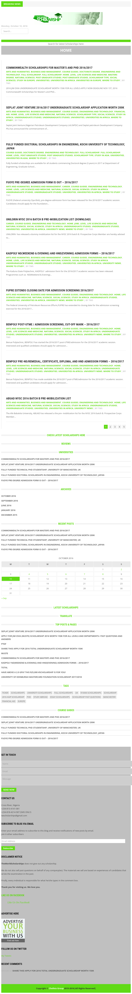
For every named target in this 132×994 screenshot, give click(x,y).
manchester (109, 697)
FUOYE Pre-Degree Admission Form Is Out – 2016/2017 (42, 182)
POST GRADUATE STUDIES (75, 77)
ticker (5, 692)
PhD (29, 697)
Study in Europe (26, 80)
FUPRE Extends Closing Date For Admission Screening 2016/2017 (50, 290)
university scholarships (39, 692)
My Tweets (6, 955)
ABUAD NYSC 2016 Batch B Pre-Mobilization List (38, 398)
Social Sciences (106, 114)
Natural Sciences (25, 77)
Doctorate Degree (89, 71)
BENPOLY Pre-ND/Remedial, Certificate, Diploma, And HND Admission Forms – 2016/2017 (65, 361)
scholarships (17, 692)
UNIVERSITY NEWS (55, 229)
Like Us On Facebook (12, 895)
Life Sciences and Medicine (92, 74)
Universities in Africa (63, 80)
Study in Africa (99, 189)
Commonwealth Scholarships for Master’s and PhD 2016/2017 (49, 67)
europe (21, 701)
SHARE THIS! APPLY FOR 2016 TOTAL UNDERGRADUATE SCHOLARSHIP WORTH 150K (42, 648)
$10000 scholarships (91, 692)
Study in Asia (102, 155)
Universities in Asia (17, 158)
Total (4, 667)
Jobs (76, 223)
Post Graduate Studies (48, 77)
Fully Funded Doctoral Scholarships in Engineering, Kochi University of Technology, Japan (52, 475)
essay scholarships (60, 697)
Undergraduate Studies (27, 117)
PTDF (3, 643)
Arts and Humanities (18, 71)
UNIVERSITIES (43, 80)
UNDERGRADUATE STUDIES (56, 117)
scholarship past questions (86, 697)
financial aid (8, 701)
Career (66, 186)
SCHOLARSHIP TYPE (99, 77)
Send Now (8, 790)
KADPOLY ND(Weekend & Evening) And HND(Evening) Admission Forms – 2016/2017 (60, 253)
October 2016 (8, 496)
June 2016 (6, 505)
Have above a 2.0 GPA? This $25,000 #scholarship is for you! (33, 672)
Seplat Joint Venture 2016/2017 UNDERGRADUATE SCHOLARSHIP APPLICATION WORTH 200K (65, 107)
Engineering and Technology (96, 111)
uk (76, 692)
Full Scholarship (31, 74)
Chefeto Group (56, 988)
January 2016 (8, 510)
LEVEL (73, 74)
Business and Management (46, 71)
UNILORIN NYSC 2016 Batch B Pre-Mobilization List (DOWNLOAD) (48, 219)
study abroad (41, 697)
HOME (66, 74)
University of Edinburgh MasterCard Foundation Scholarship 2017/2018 (41, 677)
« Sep (4, 598)
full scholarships (63, 692)
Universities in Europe (88, 80)
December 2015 (9, 514)
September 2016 (9, 500)
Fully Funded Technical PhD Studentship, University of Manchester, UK (41, 469)
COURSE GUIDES (70, 71)
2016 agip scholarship (13, 697)
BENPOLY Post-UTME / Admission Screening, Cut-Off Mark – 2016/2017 (53, 324)
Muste (4, 653)
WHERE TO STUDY (111, 80)
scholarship (110, 692)
